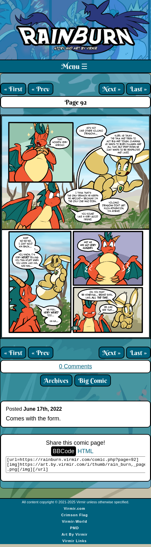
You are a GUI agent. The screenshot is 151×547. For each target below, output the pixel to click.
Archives (56, 380)
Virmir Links (74, 544)
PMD (74, 531)
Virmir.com (74, 511)
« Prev (40, 89)
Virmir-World (74, 524)
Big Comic (92, 380)
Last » (138, 89)
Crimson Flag (74, 518)
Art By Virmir (74, 537)
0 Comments (75, 366)
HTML (85, 451)
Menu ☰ (74, 66)
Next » (111, 89)
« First (13, 89)
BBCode (63, 451)
